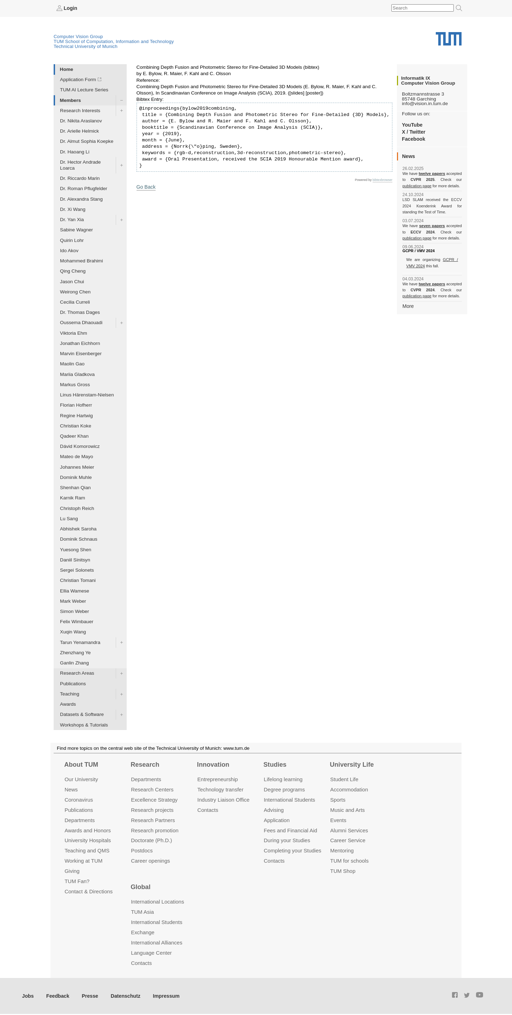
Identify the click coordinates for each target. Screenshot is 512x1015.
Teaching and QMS (87, 850)
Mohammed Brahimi (81, 260)
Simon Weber (74, 611)
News (71, 789)
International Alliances (156, 942)
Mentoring (342, 850)
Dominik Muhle (76, 477)
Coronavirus (79, 799)
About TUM (81, 764)
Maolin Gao (72, 363)
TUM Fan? (77, 881)
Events (338, 820)
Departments (80, 820)
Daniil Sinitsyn (75, 559)
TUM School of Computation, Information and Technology (114, 41)
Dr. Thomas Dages (80, 312)
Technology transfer (220, 789)
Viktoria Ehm (73, 332)
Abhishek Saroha (78, 528)
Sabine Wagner (76, 229)
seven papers (432, 226)
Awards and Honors (88, 830)
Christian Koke (75, 425)
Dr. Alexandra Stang (81, 198)
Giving (72, 871)
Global (140, 886)
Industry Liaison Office (223, 799)
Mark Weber (73, 600)
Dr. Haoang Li (74, 151)
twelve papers (432, 173)
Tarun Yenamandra (80, 642)
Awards (68, 704)
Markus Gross (75, 384)
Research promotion (155, 830)
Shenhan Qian (75, 487)
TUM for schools (349, 861)
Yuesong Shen (75, 549)
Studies (275, 764)
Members (70, 100)
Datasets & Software (82, 714)
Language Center (151, 952)
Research (145, 764)
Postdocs (142, 850)
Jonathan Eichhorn (80, 343)
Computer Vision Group (78, 36)
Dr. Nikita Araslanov (81, 120)
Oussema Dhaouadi (81, 322)
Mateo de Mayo (76, 456)
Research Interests (80, 110)
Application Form (78, 79)
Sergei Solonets (77, 570)
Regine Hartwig (76, 415)
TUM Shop (342, 871)
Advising (274, 810)
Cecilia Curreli (75, 301)
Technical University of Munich (86, 46)
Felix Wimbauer (76, 621)
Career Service (348, 840)
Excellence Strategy (154, 799)
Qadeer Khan (74, 435)
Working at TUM (83, 861)
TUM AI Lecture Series (84, 89)
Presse (88, 995)
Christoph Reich (77, 508)
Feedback (57, 995)
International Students (289, 799)
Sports (337, 799)
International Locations (157, 902)
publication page (416, 185)
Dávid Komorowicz (80, 446)
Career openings (150, 861)
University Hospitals (88, 840)
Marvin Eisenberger (81, 353)
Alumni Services (349, 830)
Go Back (146, 186)
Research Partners (153, 820)
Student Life (344, 779)
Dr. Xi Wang (72, 209)
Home (66, 69)
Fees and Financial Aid (290, 830)
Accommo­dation (349, 789)
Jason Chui (72, 281)
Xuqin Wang (73, 631)
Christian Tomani (78, 580)
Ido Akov (69, 250)
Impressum (161, 995)
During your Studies (287, 840)
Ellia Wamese (74, 590)
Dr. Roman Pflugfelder (83, 188)
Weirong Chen (75, 291)
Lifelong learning (283, 779)
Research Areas (77, 673)
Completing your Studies (292, 850)
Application (277, 820)
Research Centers (152, 789)
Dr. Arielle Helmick (79, 131)
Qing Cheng (73, 271)
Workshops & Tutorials (84, 724)
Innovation (213, 764)
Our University (81, 779)
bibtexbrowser (382, 179)
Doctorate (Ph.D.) (151, 840)
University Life (352, 764)
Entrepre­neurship (217, 779)
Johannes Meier (77, 466)
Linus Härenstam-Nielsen (87, 394)
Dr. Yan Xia (72, 219)
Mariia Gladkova (77, 374)
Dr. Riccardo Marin (80, 178)
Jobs (28, 995)
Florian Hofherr (76, 405)
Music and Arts (347, 810)
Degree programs (284, 789)
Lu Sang (69, 518)
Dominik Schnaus (78, 539)
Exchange (143, 932)
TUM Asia (142, 912)
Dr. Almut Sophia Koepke (86, 141)
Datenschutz (122, 995)
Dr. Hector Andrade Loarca (80, 164)
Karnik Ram (72, 497)
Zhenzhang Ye (75, 652)
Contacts (207, 810)
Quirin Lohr (72, 240)
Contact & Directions (89, 891)
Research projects (152, 810)
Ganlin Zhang (74, 662)
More (407, 305)
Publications (73, 683)
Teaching (69, 693)
